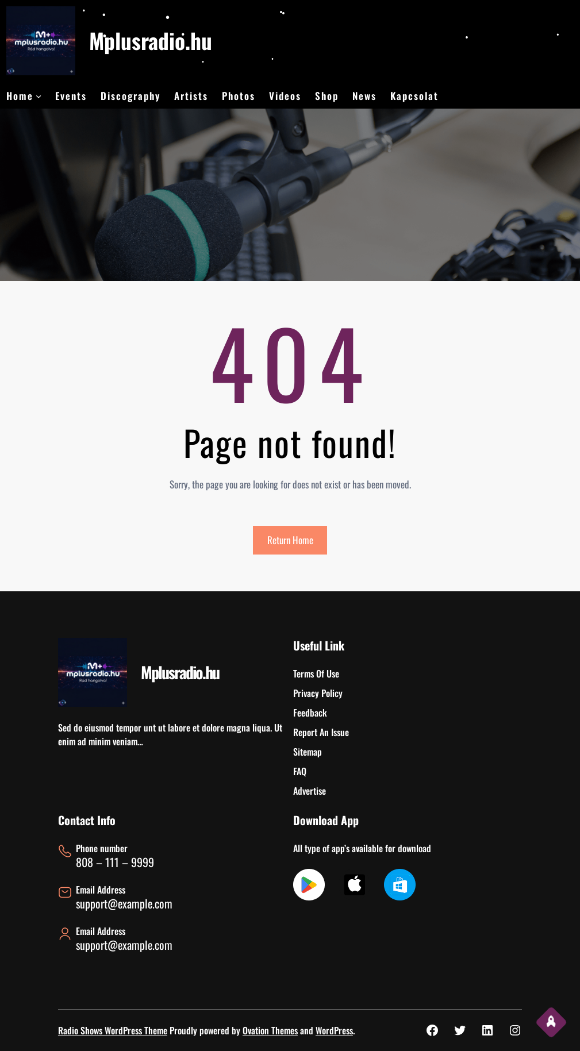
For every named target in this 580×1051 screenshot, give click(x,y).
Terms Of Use (316, 673)
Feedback (310, 712)
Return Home (290, 540)
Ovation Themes (270, 1030)
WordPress (334, 1030)
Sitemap (307, 752)
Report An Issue (321, 732)
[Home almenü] (38, 96)
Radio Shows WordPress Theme (112, 1030)
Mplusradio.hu (150, 40)
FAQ (299, 771)
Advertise (309, 791)
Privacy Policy (318, 693)
